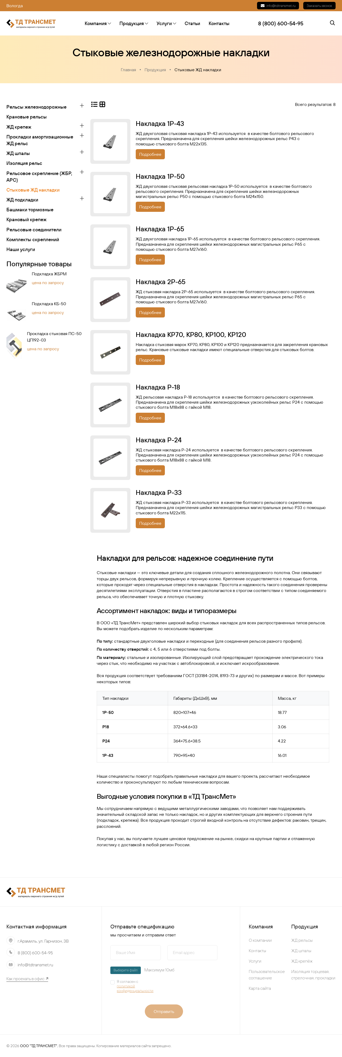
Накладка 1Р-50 (160, 176)
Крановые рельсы (26, 117)
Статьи (192, 23)
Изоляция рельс (24, 163)
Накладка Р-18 (158, 387)
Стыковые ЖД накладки (197, 69)
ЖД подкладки (22, 200)
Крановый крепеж (26, 220)
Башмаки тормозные (29, 209)
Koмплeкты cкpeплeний (32, 239)
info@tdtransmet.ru (278, 5)
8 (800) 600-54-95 (35, 952)
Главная (128, 69)
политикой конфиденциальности (135, 988)
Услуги (166, 23)
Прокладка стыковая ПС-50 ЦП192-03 (54, 337)
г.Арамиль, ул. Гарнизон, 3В (43, 941)
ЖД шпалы (18, 153)
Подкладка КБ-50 (49, 304)
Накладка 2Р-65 (160, 281)
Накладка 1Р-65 (160, 229)
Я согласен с (139, 986)
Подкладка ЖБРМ (49, 274)
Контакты (219, 23)
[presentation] (201, 988)
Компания (98, 23)
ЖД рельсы (302, 940)
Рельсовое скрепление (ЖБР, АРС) (39, 176)
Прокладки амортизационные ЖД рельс (39, 140)
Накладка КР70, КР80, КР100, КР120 (191, 334)
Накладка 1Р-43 (160, 123)
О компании (260, 940)
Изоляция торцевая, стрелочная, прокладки (313, 974)
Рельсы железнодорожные (36, 107)
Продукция (133, 23)
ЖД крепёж (302, 961)
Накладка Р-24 (159, 440)
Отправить (164, 1011)
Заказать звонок (319, 5)
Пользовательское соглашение (267, 974)
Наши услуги (20, 249)
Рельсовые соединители (33, 229)
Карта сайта (260, 988)
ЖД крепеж (18, 127)
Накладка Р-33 (159, 492)
